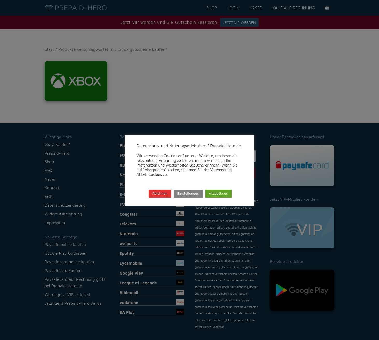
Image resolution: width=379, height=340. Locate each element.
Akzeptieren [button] (218, 193)
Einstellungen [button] (188, 193)
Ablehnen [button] (160, 193)
